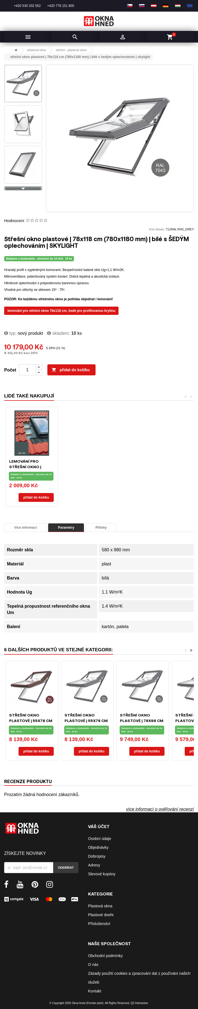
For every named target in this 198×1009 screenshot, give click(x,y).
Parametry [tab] (66, 527)
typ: (10, 333)
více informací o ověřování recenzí (160, 809)
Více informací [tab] (25, 527)
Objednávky (98, 847)
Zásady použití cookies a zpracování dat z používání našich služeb (139, 977)
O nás (93, 964)
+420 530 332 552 (27, 6)
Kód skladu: (157, 229)
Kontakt (94, 991)
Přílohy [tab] (101, 527)
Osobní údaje (99, 838)
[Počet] (27, 369)
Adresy (94, 865)
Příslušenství (99, 923)
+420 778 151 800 (60, 6)
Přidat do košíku (71, 370)
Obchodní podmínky (105, 955)
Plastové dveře (101, 915)
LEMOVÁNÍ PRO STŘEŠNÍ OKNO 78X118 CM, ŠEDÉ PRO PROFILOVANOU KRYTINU (61, 311)
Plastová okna (100, 906)
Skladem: (58, 333)
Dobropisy (97, 856)
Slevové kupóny (101, 874)
